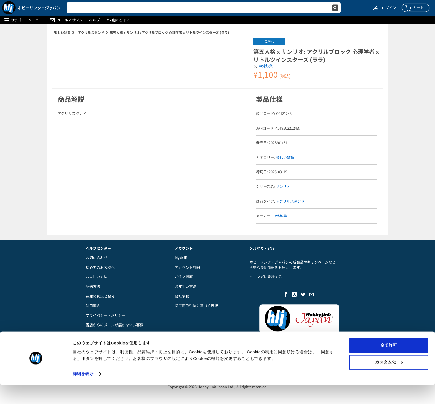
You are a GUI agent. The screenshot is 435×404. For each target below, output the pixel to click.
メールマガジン (69, 19)
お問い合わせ (96, 257)
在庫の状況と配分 (100, 296)
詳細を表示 (83, 393)
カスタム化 (389, 381)
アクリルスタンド (91, 32)
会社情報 (182, 296)
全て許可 (388, 364)
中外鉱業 (265, 66)
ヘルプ (94, 19)
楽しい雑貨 (62, 32)
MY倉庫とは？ (118, 19)
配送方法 (93, 286)
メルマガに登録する (265, 276)
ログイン (389, 7)
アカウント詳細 (187, 267)
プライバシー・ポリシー (105, 315)
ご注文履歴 (184, 276)
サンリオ (283, 186)
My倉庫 (181, 257)
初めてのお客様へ (100, 267)
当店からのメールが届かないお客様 (114, 324)
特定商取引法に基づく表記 (196, 305)
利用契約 (93, 305)
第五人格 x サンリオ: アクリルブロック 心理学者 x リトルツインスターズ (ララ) (169, 32)
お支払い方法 (96, 276)
